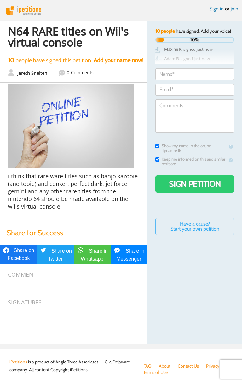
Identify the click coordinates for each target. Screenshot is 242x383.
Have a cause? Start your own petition (194, 226)
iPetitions (121, 10)
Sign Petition (195, 184)
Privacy (212, 366)
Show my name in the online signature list (183, 148)
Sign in (217, 9)
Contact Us (188, 366)
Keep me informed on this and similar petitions (190, 161)
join (234, 9)
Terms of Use (155, 372)
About (164, 366)
